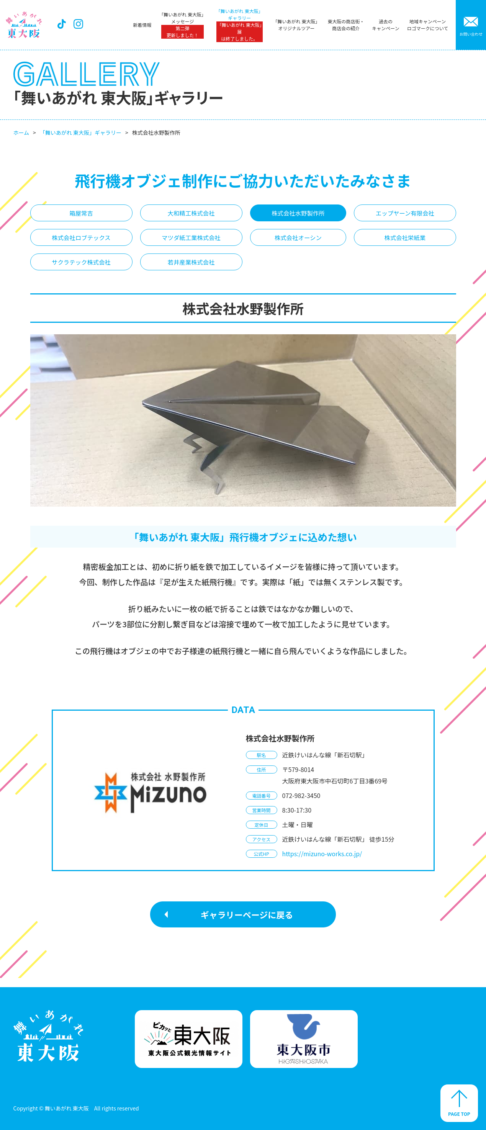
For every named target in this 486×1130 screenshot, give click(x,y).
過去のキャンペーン (385, 24)
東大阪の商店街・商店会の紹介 (345, 24)
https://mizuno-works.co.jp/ (322, 862)
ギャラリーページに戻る (247, 923)
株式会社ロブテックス (81, 242)
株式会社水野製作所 (298, 214)
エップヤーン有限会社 (404, 214)
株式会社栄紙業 (405, 242)
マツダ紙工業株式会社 (192, 242)
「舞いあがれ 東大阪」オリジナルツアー (295, 24)
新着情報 (142, 24)
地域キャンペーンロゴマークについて (427, 24)
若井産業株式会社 (192, 269)
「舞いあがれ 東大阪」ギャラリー (239, 25)
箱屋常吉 (81, 214)
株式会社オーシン (298, 242)
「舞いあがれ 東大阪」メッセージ (182, 25)
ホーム (21, 132)
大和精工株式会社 (192, 214)
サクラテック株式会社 (81, 269)
